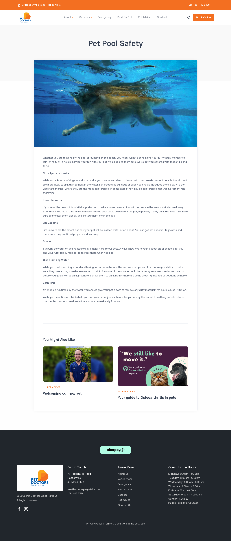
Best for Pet (124, 17)
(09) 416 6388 (201, 4)
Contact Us (124, 505)
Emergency (104, 17)
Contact (162, 17)
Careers (122, 494)
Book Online (203, 17)
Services (84, 17)
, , (79, 478)
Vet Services (125, 479)
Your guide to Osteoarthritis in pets (147, 397)
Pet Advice (144, 17)
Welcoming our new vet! (63, 393)
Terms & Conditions (116, 523)
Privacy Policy (94, 523)
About (67, 17)
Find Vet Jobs (137, 523)
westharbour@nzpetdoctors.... (85, 489)
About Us (123, 473)
